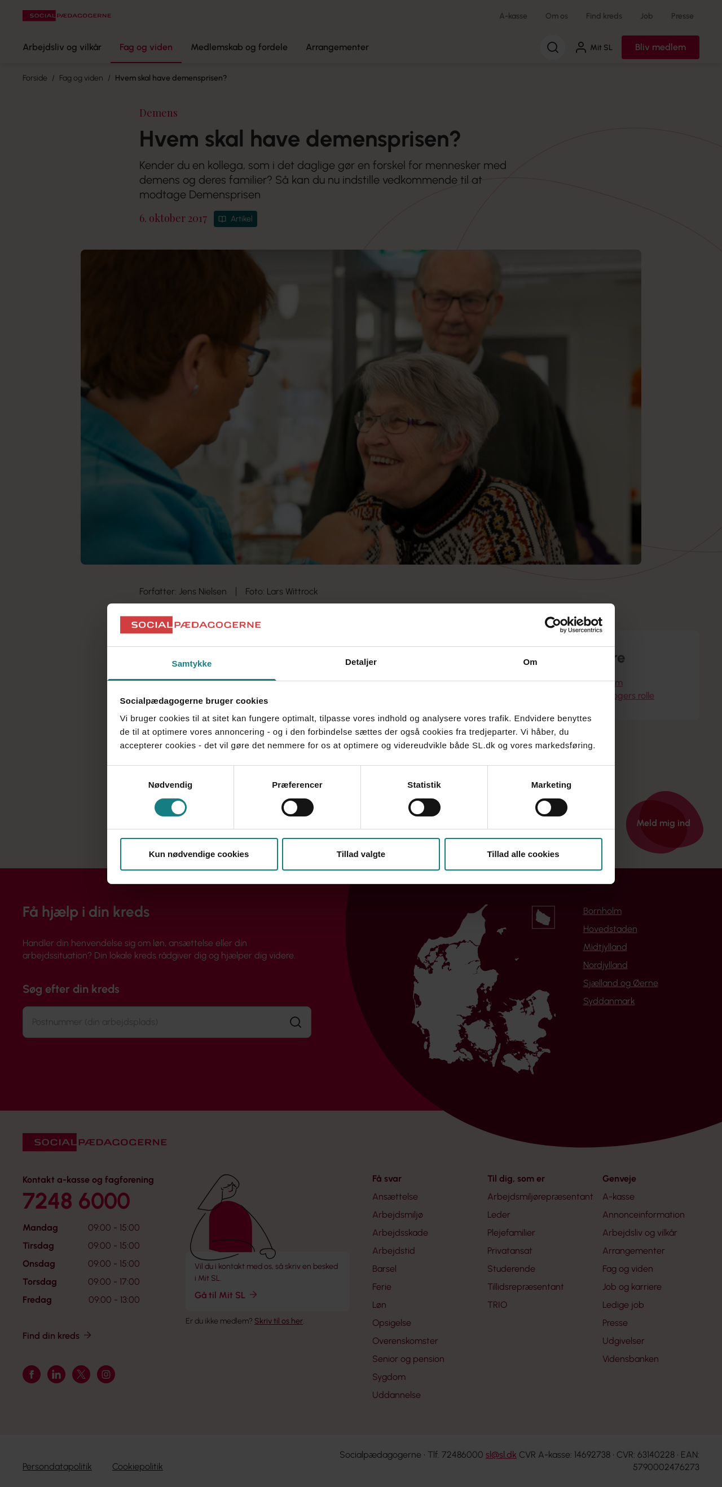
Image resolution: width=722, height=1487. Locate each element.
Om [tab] (530, 662)
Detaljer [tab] (361, 662)
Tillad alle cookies (523, 854)
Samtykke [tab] (192, 663)
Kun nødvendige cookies (199, 854)
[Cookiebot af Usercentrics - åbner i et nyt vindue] (553, 624)
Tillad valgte (361, 854)
